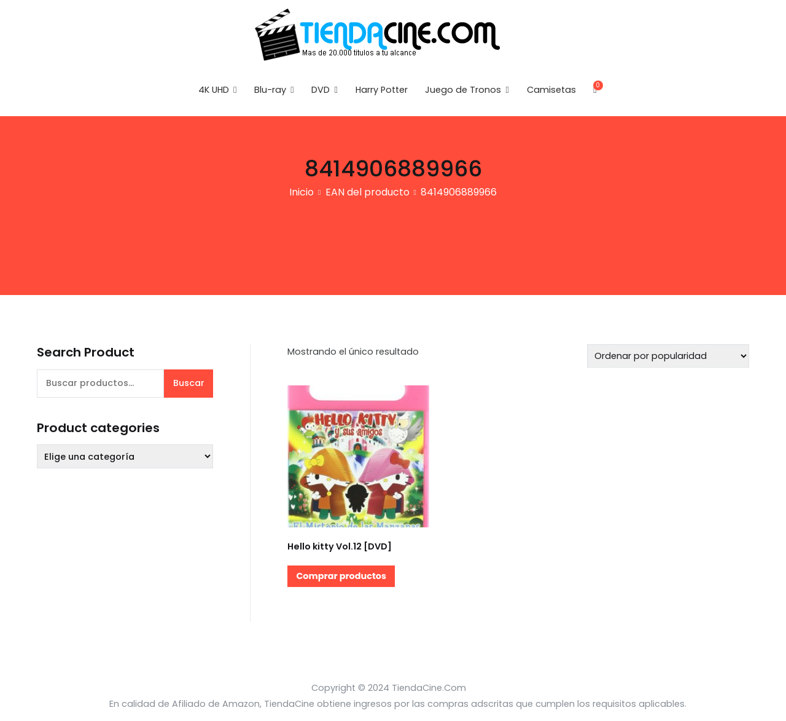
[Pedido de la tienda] (668, 356)
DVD (320, 90)
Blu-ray (270, 90)
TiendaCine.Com (429, 688)
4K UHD (213, 90)
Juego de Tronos (463, 90)
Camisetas (551, 90)
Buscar (188, 383)
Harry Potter (382, 90)
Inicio (301, 192)
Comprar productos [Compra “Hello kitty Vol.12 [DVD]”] (341, 576)
